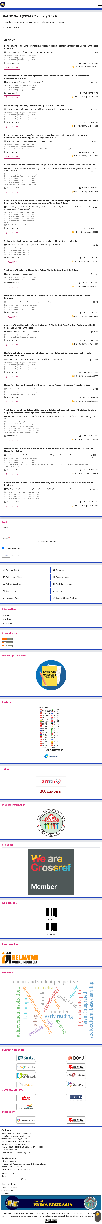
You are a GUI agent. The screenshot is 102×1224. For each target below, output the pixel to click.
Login (6, 555)
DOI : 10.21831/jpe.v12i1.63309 (86, 126)
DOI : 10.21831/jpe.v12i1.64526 (86, 473)
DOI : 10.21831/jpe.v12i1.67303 (86, 97)
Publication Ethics (12, 577)
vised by (13, 944)
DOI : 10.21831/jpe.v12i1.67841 (86, 286)
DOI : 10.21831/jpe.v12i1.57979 (86, 261)
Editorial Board (11, 570)
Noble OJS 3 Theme (91, 1216)
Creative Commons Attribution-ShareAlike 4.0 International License (43, 1216)
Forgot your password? (47, 541)
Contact (5, 1193)
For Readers (6, 615)
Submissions (7, 1190)
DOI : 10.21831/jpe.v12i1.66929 (86, 232)
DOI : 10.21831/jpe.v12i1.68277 (86, 376)
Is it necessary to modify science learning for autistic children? (35, 106)
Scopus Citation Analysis (65, 598)
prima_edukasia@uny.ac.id (18, 1152)
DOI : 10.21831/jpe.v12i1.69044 (86, 401)
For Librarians (7, 623)
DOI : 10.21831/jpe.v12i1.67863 (86, 344)
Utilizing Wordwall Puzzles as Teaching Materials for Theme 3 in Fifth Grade (40, 241)
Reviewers (58, 570)
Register (15, 555)
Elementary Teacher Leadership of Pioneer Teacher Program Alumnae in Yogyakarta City (47, 385)
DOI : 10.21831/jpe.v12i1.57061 (86, 67)
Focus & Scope (61, 577)
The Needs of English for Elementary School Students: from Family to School (41, 270)
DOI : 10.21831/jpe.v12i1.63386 (86, 505)
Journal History (11, 591)
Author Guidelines (12, 584)
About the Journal (9, 1187)
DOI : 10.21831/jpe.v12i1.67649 (86, 439)
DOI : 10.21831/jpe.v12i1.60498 (86, 316)
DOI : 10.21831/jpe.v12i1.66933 (86, 191)
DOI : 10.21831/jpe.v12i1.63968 (86, 156)
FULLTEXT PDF (13, 67)
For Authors (6, 619)
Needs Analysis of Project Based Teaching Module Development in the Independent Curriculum (49, 165)
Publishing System (62, 584)
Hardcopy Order (11, 598)
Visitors (57, 591)
